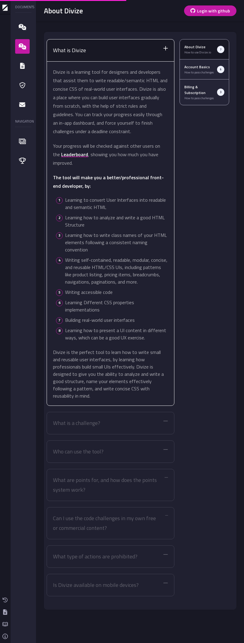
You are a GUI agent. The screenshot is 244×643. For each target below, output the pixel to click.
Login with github (210, 11)
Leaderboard (74, 154)
